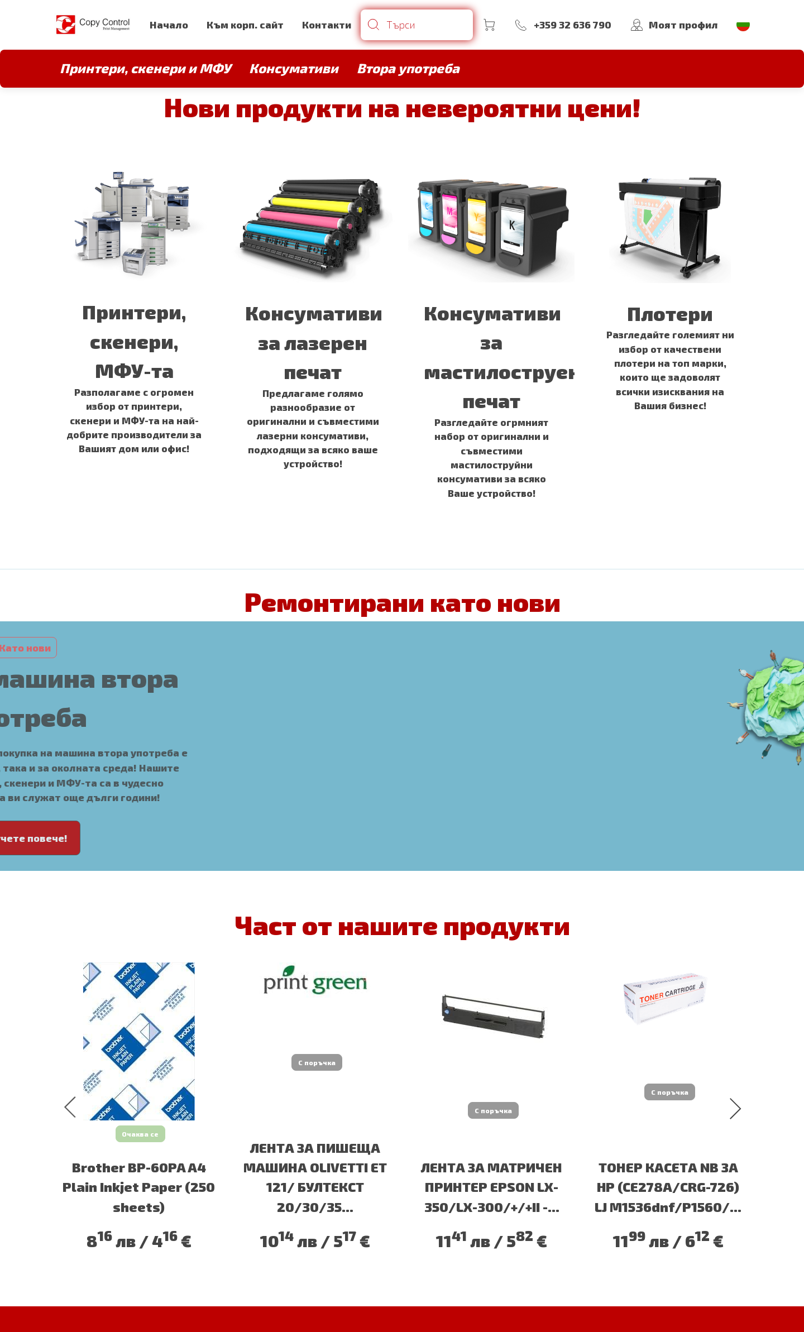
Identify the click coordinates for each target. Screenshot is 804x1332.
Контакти (326, 24)
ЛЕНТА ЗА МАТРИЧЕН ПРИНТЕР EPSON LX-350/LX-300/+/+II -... (491, 1183)
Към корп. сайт (245, 24)
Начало (169, 24)
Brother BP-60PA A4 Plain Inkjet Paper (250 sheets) (139, 1183)
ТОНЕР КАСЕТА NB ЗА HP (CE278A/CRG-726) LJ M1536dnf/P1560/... (668, 1183)
